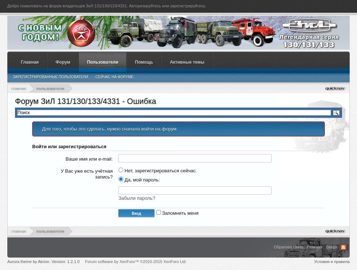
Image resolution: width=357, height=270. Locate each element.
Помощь (144, 62)
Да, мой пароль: (139, 180)
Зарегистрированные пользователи (50, 77)
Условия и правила (332, 261)
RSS (343, 247)
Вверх (331, 247)
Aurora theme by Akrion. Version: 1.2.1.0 (43, 261)
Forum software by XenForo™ (136, 261)
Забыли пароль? (137, 198)
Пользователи (102, 62)
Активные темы (187, 62)
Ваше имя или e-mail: (89, 159)
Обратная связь (288, 247)
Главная (30, 62)
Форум (63, 62)
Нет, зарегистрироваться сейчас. (158, 170)
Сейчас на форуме (114, 77)
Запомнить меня (177, 213)
